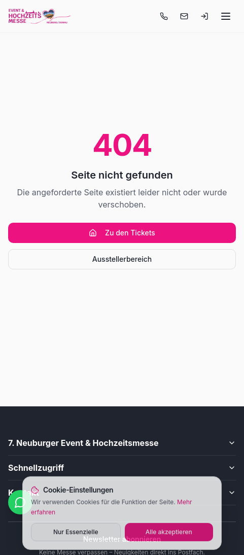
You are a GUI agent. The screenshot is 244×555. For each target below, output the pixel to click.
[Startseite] (39, 16)
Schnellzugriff (122, 468)
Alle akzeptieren (169, 533)
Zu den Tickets (122, 232)
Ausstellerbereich (122, 259)
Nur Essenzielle (75, 533)
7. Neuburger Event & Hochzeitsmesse (122, 443)
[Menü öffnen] (226, 16)
